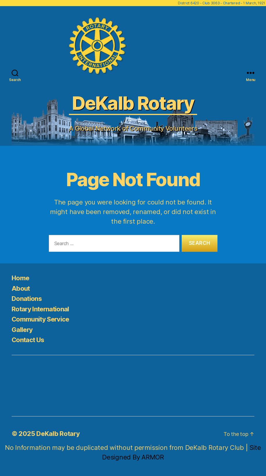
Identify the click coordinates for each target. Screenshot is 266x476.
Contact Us (28, 340)
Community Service (40, 319)
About (21, 288)
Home (20, 278)
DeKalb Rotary (58, 433)
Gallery (22, 329)
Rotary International (40, 309)
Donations (27, 298)
